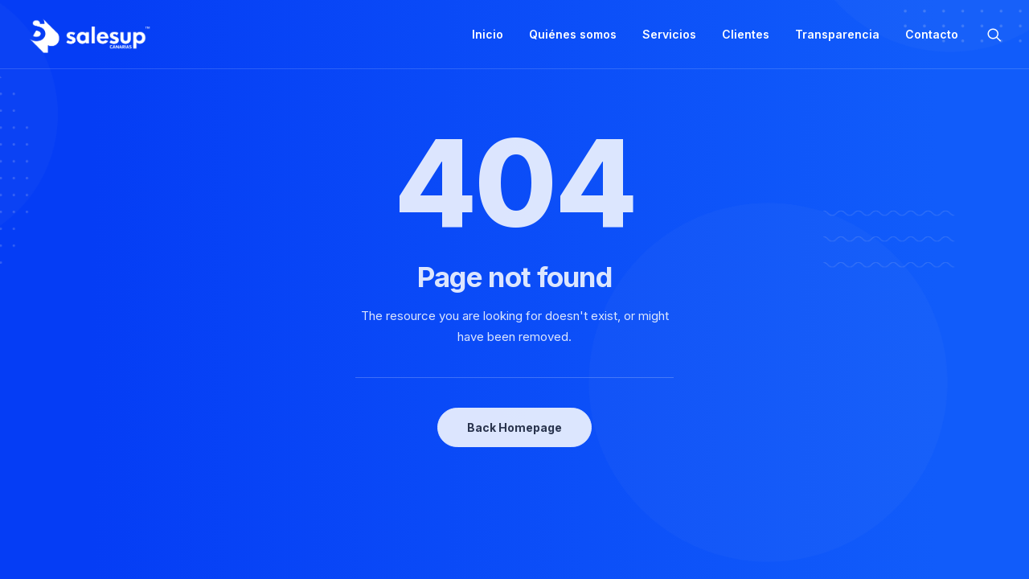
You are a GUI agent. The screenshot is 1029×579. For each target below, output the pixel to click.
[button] (994, 34)
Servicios (669, 34)
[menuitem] (487, 34)
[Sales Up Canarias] (89, 34)
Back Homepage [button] (514, 427)
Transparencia (837, 34)
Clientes (745, 34)
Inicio (487, 34)
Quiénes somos (573, 34)
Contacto (931, 34)
